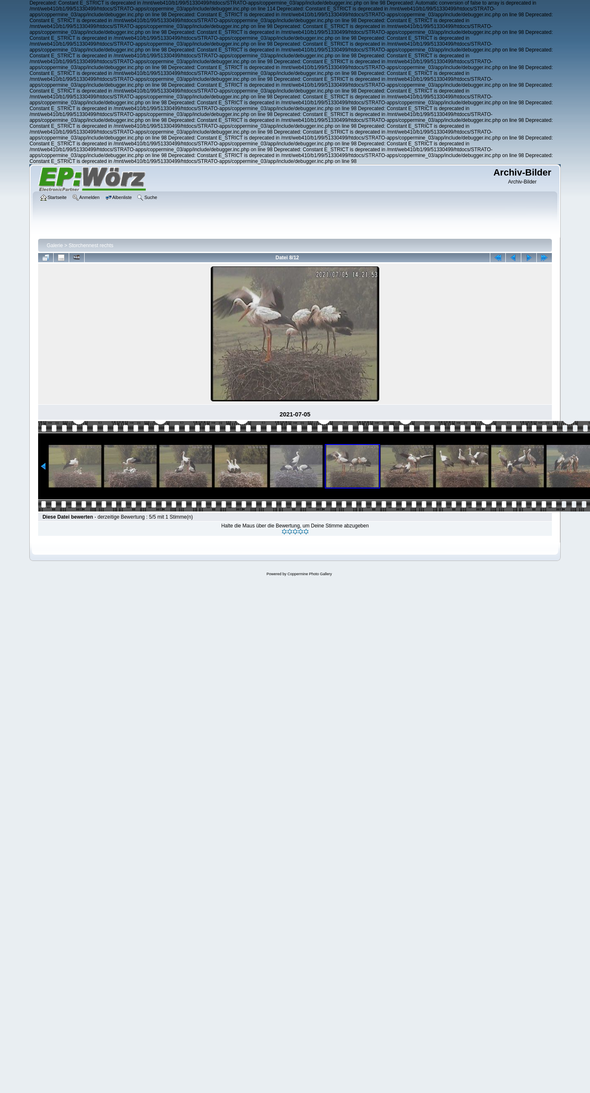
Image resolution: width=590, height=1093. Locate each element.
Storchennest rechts (91, 245)
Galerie (55, 245)
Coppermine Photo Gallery (309, 574)
